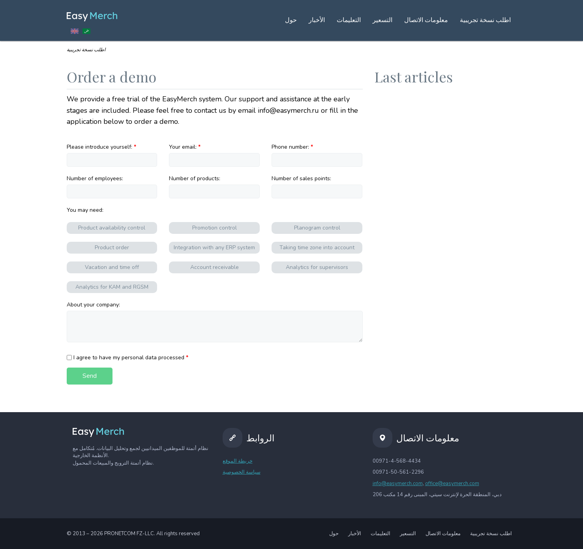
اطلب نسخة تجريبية (491, 533)
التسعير (382, 20)
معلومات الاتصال (426, 20)
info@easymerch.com (398, 483)
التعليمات (349, 20)
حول (291, 20)
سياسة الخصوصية (242, 472)
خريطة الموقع (238, 461)
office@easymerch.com (452, 483)
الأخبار (317, 20)
